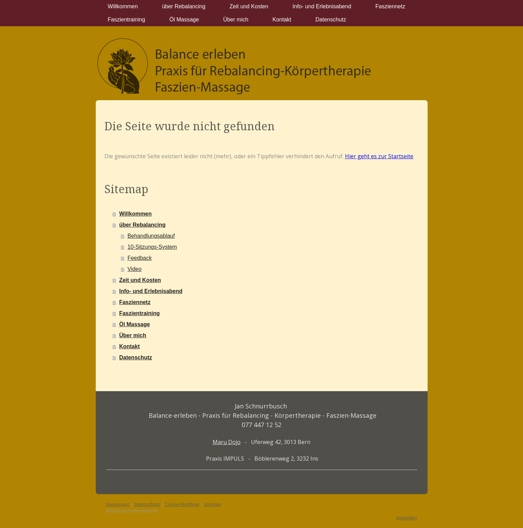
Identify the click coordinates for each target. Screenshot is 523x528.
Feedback (140, 258)
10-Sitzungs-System (152, 247)
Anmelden (406, 518)
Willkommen (123, 6)
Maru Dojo (227, 442)
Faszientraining (127, 19)
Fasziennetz (390, 6)
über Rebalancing (183, 6)
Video (135, 269)
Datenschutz (331, 19)
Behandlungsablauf (151, 236)
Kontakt (281, 19)
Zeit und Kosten (249, 6)
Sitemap (212, 504)
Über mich (235, 19)
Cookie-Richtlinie (182, 504)
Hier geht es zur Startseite (379, 156)
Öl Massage (184, 19)
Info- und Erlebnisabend (321, 6)
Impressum (118, 504)
